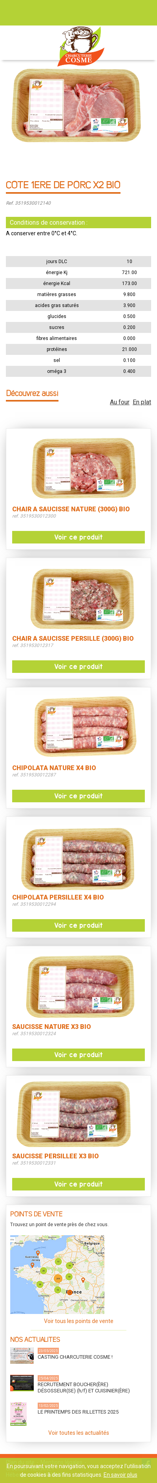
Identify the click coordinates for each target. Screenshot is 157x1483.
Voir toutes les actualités (78, 1433)
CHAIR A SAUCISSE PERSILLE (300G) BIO (73, 638)
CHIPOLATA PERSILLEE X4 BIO (58, 897)
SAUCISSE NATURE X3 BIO (51, 1026)
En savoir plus (120, 1475)
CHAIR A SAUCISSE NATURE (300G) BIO (71, 509)
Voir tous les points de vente (78, 1321)
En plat (142, 402)
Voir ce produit (78, 537)
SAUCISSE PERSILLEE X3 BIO (55, 1156)
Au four (120, 402)
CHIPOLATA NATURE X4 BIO (54, 768)
